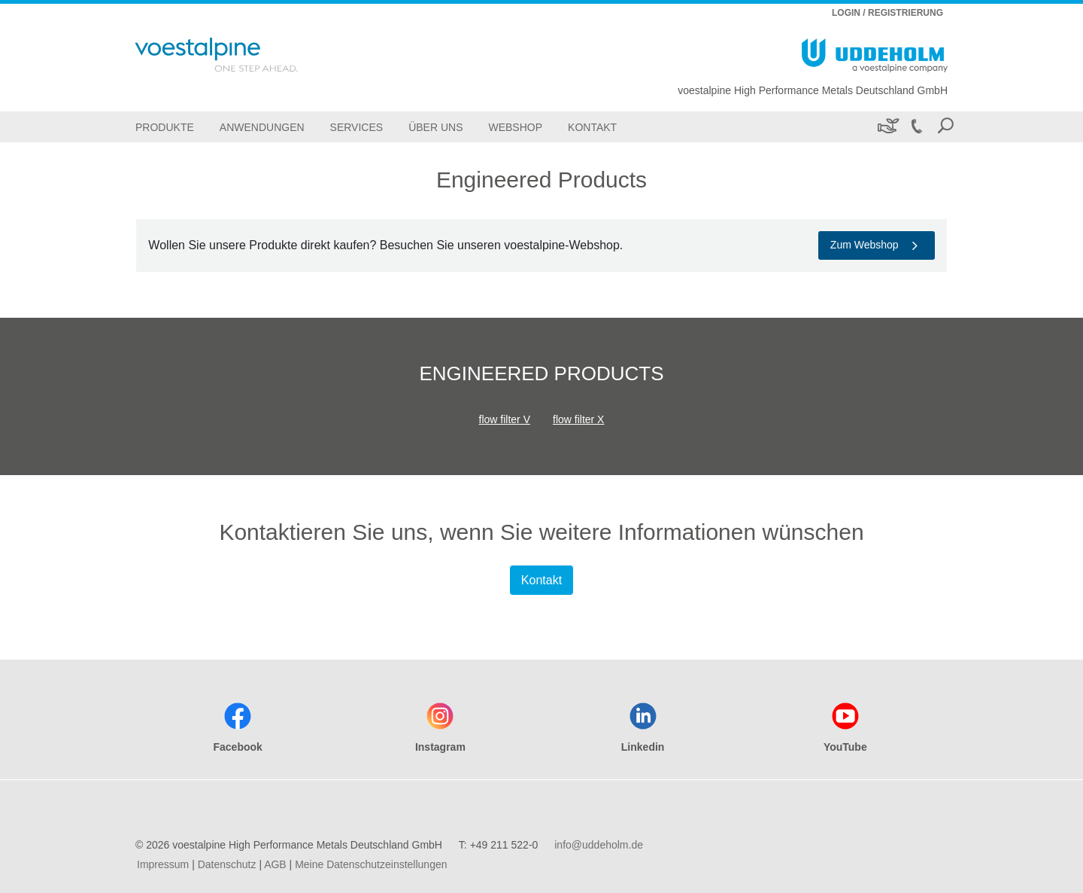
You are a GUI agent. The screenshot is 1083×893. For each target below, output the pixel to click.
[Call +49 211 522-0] (916, 126)
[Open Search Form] (945, 126)
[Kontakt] (592, 126)
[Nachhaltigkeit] (887, 126)
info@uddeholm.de (598, 845)
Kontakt (541, 580)
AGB (275, 864)
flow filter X (578, 419)
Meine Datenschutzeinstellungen (371, 864)
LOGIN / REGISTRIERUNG (887, 13)
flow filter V (504, 419)
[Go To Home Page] (236, 55)
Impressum (163, 864)
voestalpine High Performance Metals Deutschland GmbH (813, 90)
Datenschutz (227, 864)
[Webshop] (515, 126)
